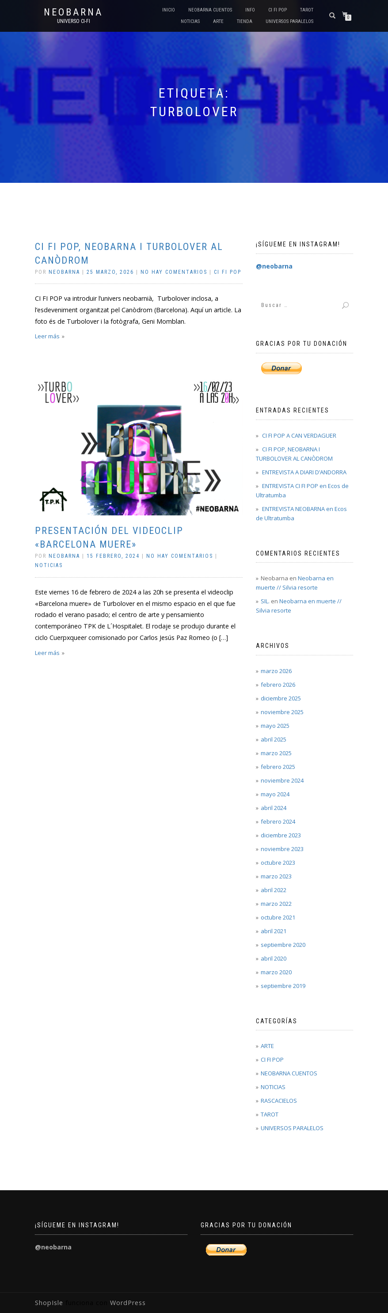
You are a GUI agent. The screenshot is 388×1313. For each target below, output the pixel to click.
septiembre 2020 (283, 945)
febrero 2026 (278, 685)
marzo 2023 (276, 876)
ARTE (218, 21)
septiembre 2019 (283, 986)
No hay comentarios (174, 272)
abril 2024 (273, 808)
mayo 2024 (275, 794)
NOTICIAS (190, 21)
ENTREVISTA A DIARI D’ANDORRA (304, 472)
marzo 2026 (276, 671)
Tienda (244, 21)
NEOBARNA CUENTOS (210, 10)
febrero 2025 (278, 767)
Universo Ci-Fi (73, 21)
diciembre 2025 (281, 698)
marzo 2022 (276, 904)
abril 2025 (273, 739)
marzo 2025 (276, 753)
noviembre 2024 (282, 780)
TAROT (306, 10)
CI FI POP (277, 10)
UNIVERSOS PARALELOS (289, 21)
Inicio (168, 10)
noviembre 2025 (282, 712)
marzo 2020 (276, 972)
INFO (250, 10)
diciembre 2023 (281, 835)
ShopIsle (50, 1302)
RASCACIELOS (279, 1101)
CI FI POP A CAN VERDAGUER (299, 435)
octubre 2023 (278, 863)
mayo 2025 (275, 726)
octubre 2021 (278, 917)
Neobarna (73, 12)
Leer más (47, 336)
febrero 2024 (278, 821)
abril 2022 (273, 890)
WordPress (127, 1302)
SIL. (265, 601)
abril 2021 (273, 931)
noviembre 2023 (282, 849)
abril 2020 (273, 958)
